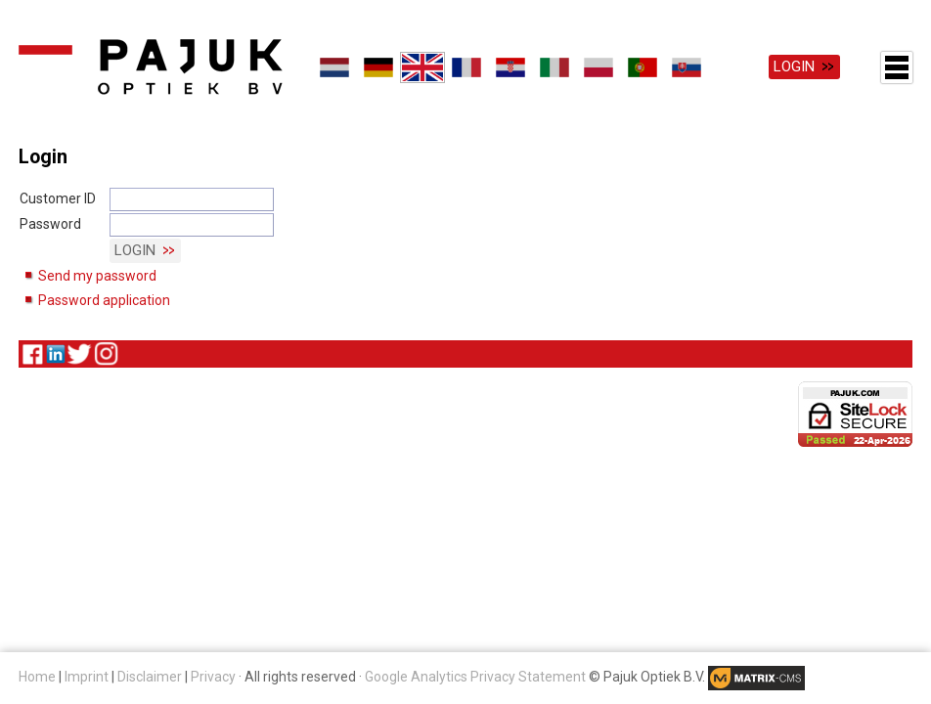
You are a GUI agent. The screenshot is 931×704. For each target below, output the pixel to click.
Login (794, 66)
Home (37, 676)
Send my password (97, 276)
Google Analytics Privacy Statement (475, 676)
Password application (104, 300)
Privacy (213, 676)
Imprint (87, 676)
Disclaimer (149, 676)
